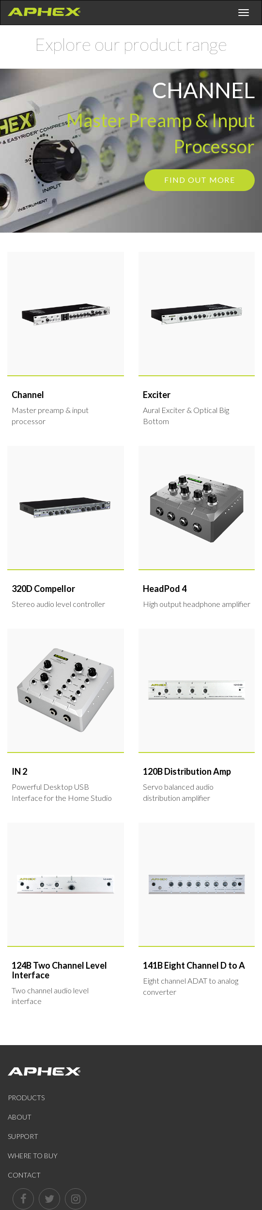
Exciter (156, 394)
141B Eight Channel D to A (194, 965)
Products (26, 1097)
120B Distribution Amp (187, 771)
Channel (28, 394)
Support (23, 1136)
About (19, 1117)
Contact (24, 1175)
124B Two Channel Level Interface (59, 970)
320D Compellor (43, 588)
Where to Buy (33, 1155)
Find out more (199, 179)
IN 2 (19, 771)
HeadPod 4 (164, 588)
